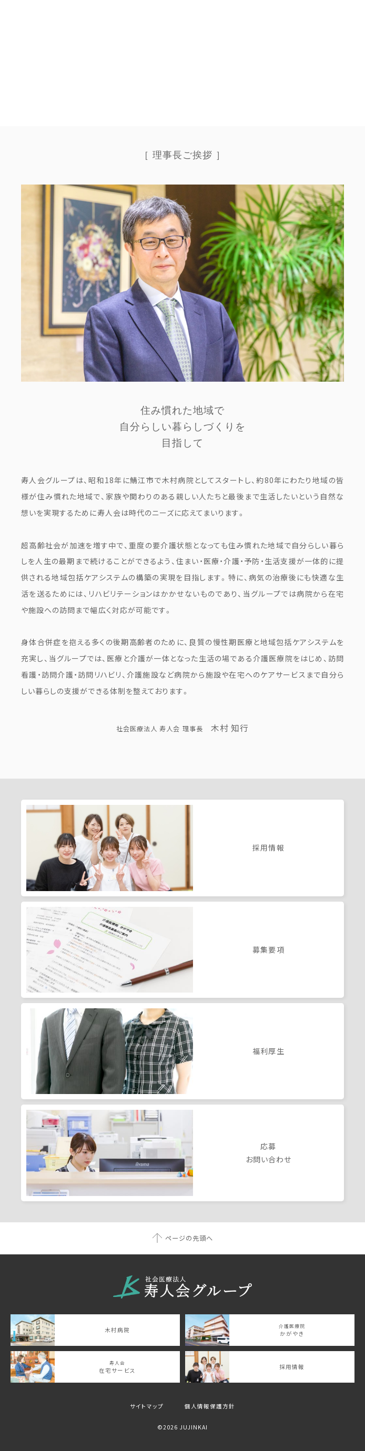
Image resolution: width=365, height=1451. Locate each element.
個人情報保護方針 (210, 1406)
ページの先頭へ (189, 1238)
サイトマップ (147, 1406)
